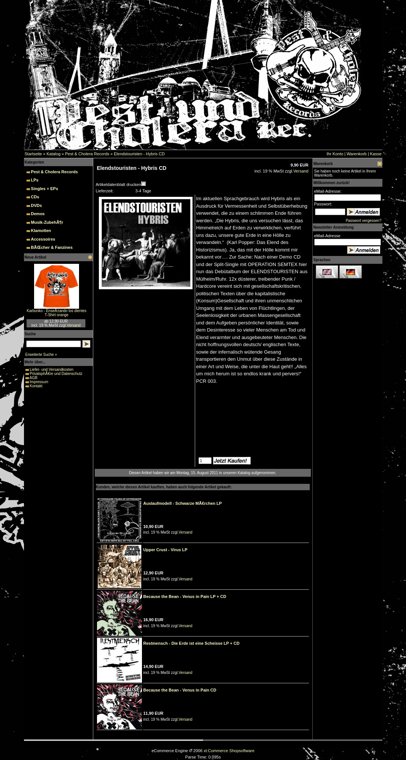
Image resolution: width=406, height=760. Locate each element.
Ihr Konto (335, 154)
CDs (35, 197)
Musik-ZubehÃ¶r (47, 222)
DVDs (36, 205)
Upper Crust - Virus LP (165, 549)
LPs (35, 180)
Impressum (39, 382)
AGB (33, 378)
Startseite (33, 154)
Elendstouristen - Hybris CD (139, 154)
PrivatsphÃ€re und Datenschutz (56, 374)
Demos (38, 213)
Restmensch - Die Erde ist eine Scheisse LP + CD (191, 643)
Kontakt (36, 386)
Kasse (376, 154)
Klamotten (41, 230)
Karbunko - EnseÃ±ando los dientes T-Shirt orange (56, 313)
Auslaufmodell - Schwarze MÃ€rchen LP (182, 503)
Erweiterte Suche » (41, 354)
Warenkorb (357, 154)
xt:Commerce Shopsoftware (229, 750)
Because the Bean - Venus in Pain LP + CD (184, 596)
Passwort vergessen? (364, 221)
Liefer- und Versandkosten (51, 369)
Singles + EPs (44, 188)
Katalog (53, 154)
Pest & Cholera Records (87, 154)
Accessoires (43, 239)
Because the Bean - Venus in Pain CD (179, 690)
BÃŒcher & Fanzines (52, 247)
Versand (74, 325)
